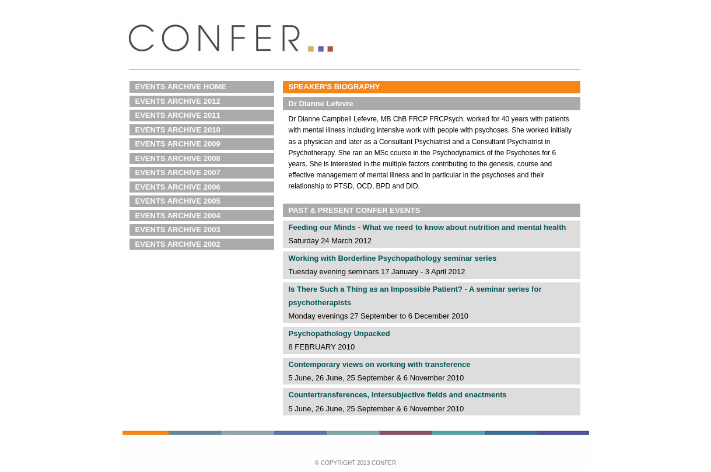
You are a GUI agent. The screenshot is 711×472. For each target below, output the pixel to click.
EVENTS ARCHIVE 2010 (177, 129)
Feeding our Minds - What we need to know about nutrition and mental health (427, 227)
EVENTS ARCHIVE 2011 (177, 115)
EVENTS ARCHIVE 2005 (177, 201)
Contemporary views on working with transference (380, 364)
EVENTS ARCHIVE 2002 (177, 244)
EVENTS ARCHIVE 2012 (177, 101)
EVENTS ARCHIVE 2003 (177, 229)
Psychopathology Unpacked (339, 333)
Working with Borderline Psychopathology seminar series (393, 258)
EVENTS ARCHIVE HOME (180, 86)
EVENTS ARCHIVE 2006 (177, 187)
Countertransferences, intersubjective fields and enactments (398, 394)
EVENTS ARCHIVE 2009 (177, 143)
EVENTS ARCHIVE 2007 (177, 172)
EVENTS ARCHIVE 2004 (177, 215)
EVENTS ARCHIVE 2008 (177, 158)
